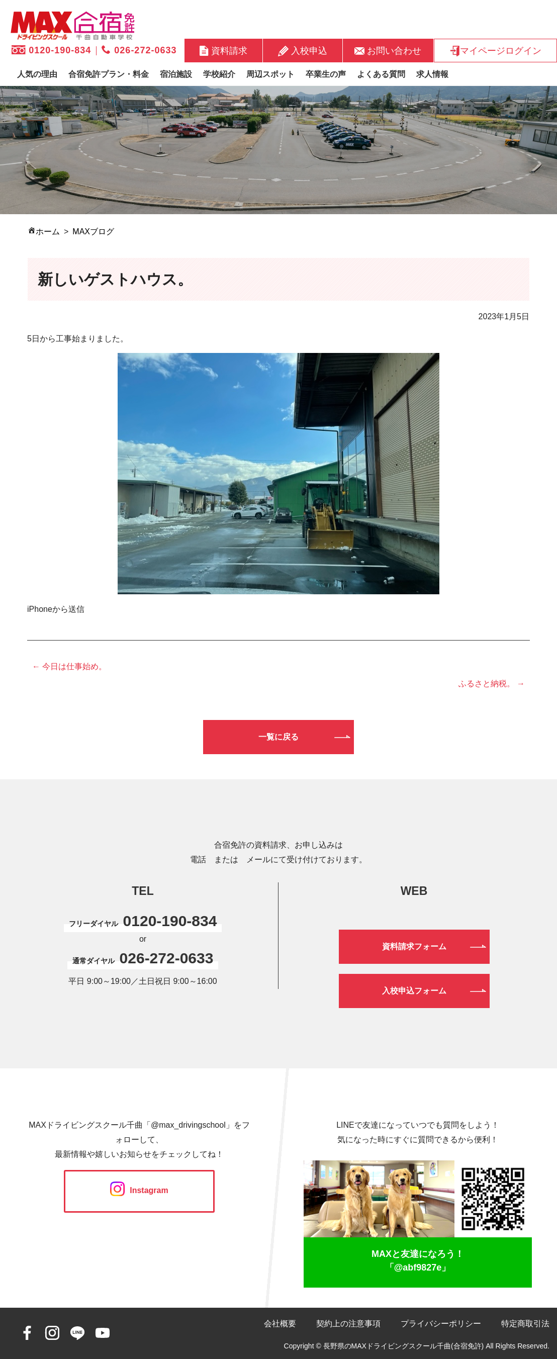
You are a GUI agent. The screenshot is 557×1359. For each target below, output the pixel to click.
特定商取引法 (525, 1323)
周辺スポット (270, 74)
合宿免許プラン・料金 (108, 74)
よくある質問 (381, 74)
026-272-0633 (139, 50)
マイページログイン (495, 50)
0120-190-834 (51, 50)
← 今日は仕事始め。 (69, 666)
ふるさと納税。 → (491, 683)
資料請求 (223, 50)
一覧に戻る (278, 737)
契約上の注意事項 (348, 1323)
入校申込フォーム (414, 990)
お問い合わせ (387, 50)
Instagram (139, 1190)
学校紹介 (219, 74)
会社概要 (280, 1323)
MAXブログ (93, 231)
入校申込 (302, 50)
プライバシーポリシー (441, 1323)
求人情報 (432, 74)
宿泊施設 (176, 74)
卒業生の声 (326, 74)
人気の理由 (37, 74)
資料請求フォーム (414, 946)
